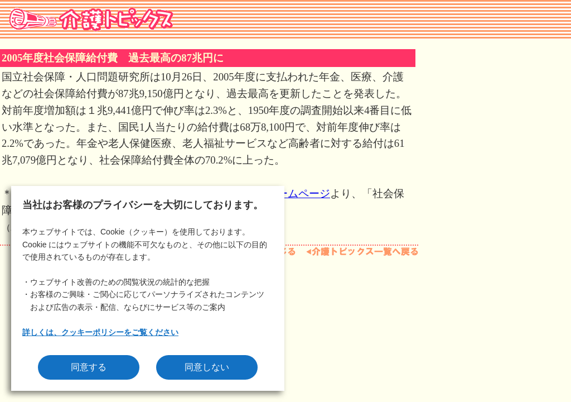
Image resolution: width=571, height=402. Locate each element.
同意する (89, 367)
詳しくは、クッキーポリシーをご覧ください (100, 332)
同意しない (207, 367)
